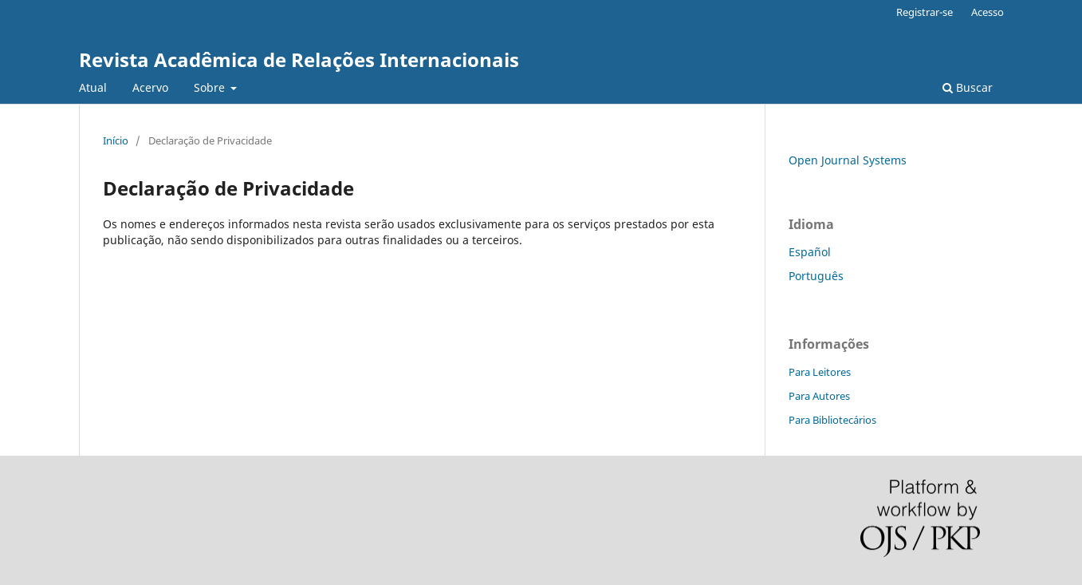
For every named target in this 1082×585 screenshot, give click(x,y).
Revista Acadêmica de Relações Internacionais (299, 59)
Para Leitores (820, 372)
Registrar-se (924, 12)
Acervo (150, 87)
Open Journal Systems (848, 160)
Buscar (967, 87)
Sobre (211, 87)
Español (810, 251)
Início (115, 140)
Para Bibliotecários (832, 420)
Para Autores (819, 396)
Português (816, 275)
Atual (93, 87)
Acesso (987, 12)
